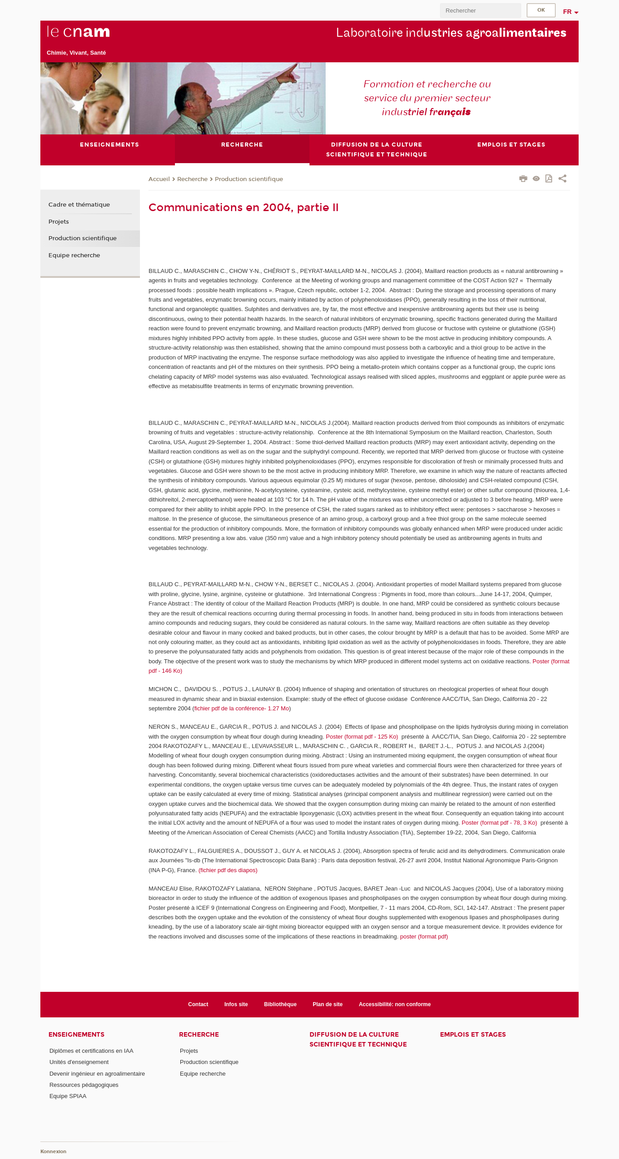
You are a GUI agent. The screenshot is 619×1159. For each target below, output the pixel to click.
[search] (480, 10)
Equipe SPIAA (67, 1096)
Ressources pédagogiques (83, 1084)
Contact (198, 1004)
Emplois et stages (473, 1034)
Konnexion (53, 1152)
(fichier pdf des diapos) (227, 870)
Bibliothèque (280, 1004)
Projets (58, 221)
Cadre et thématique (79, 204)
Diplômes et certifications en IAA (91, 1050)
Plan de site (328, 1004)
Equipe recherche (74, 255)
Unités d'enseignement (79, 1062)
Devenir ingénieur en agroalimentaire (97, 1073)
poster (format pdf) (424, 936)
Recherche (192, 179)
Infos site (236, 1004)
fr (567, 11)
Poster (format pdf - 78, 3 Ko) (499, 822)
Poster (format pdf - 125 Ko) (362, 736)
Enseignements (76, 1034)
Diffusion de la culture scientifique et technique (358, 1039)
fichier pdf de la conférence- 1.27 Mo (241, 708)
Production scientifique (249, 179)
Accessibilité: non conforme (395, 1004)
